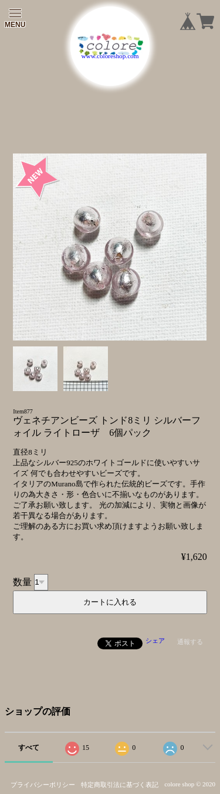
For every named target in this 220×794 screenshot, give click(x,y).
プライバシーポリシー (43, 784)
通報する (190, 641)
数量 (22, 581)
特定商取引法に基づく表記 (119, 784)
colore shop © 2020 (189, 784)
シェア (155, 640)
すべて (28, 747)
